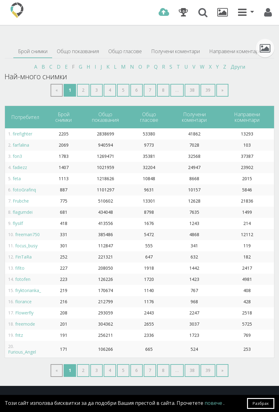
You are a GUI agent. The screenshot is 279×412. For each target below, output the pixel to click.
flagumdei (23, 212)
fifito (20, 268)
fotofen (22, 279)
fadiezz (20, 167)
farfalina (21, 145)
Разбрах (261, 403)
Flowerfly (24, 313)
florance (23, 301)
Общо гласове (125, 51)
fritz (19, 335)
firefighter (22, 134)
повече (214, 403)
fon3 (17, 156)
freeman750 (27, 234)
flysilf (18, 223)
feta (17, 178)
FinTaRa (23, 257)
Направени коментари (235, 51)
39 (207, 90)
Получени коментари (175, 51)
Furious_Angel (22, 352)
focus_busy (26, 246)
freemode (25, 324)
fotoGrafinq (24, 190)
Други (238, 66)
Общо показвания (78, 51)
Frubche (21, 201)
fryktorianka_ (28, 290)
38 (192, 90)
